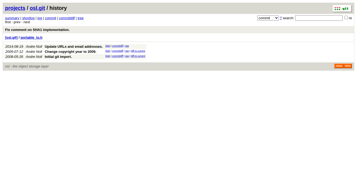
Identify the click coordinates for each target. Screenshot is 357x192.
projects (15, 8)
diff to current (138, 51)
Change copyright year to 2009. (70, 52)
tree (80, 18)
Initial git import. (58, 57)
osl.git (37, 8)
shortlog (28, 18)
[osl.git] (11, 37)
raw (127, 46)
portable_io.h (32, 37)
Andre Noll (34, 47)
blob (107, 46)
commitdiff (67, 18)
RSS (347, 66)
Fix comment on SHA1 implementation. (37, 30)
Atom (339, 66)
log (39, 18)
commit (50, 18)
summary (12, 18)
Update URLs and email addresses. (74, 47)
